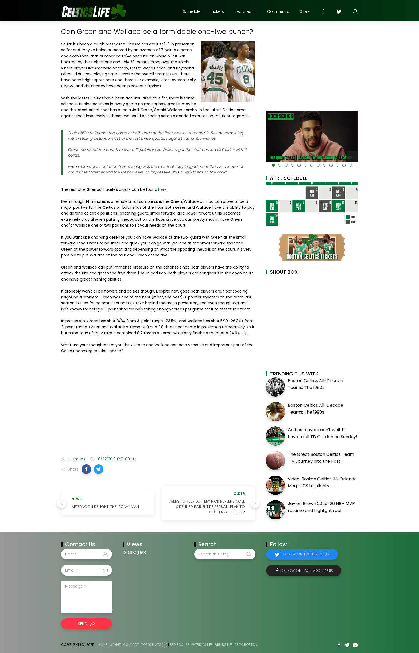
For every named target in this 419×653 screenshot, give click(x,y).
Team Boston (246, 644)
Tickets (217, 11)
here (162, 189)
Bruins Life (223, 644)
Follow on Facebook (306, 570)
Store (305, 11)
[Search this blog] (224, 554)
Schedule (191, 11)
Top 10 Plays (151, 644)
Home (102, 644)
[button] (86, 469)
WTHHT (115, 644)
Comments (278, 11)
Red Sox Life (179, 644)
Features (246, 11)
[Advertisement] (158, 410)
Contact (131, 644)
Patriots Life (201, 644)
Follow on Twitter (305, 554)
